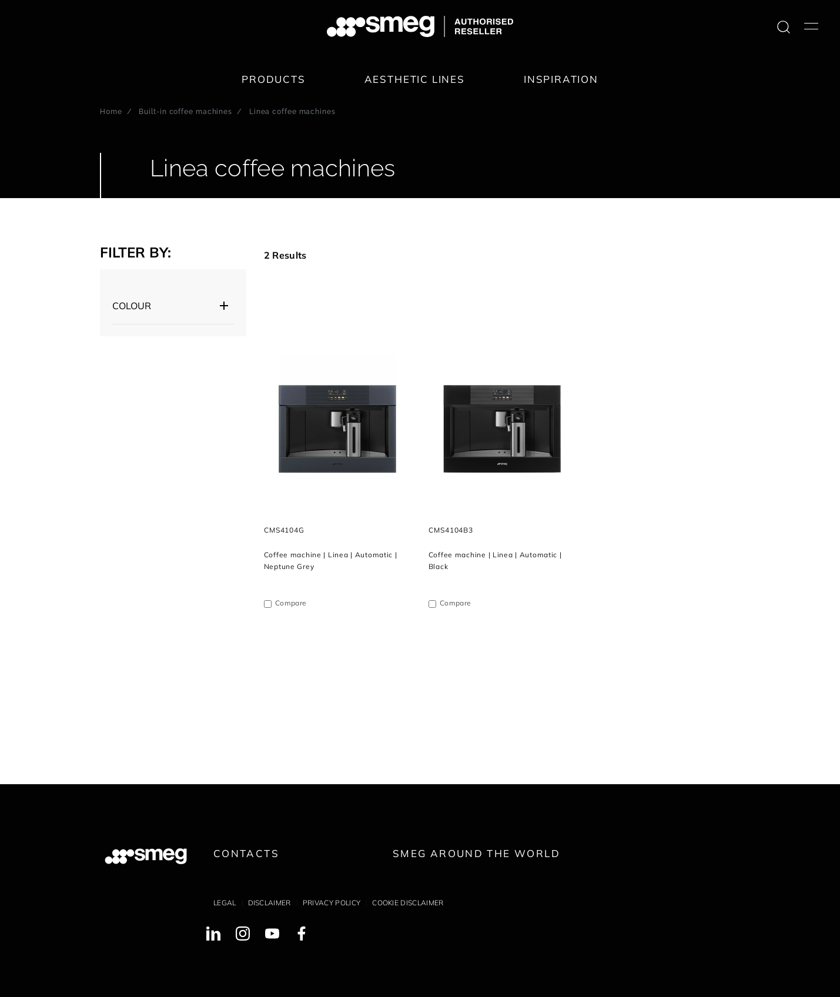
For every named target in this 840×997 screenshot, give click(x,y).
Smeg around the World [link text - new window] (476, 853)
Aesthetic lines (414, 79)
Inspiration (561, 79)
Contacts (246, 853)
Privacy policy (331, 902)
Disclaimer (269, 902)
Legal (224, 902)
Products (274, 79)
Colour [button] (131, 306)
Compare (290, 602)
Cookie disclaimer (407, 902)
